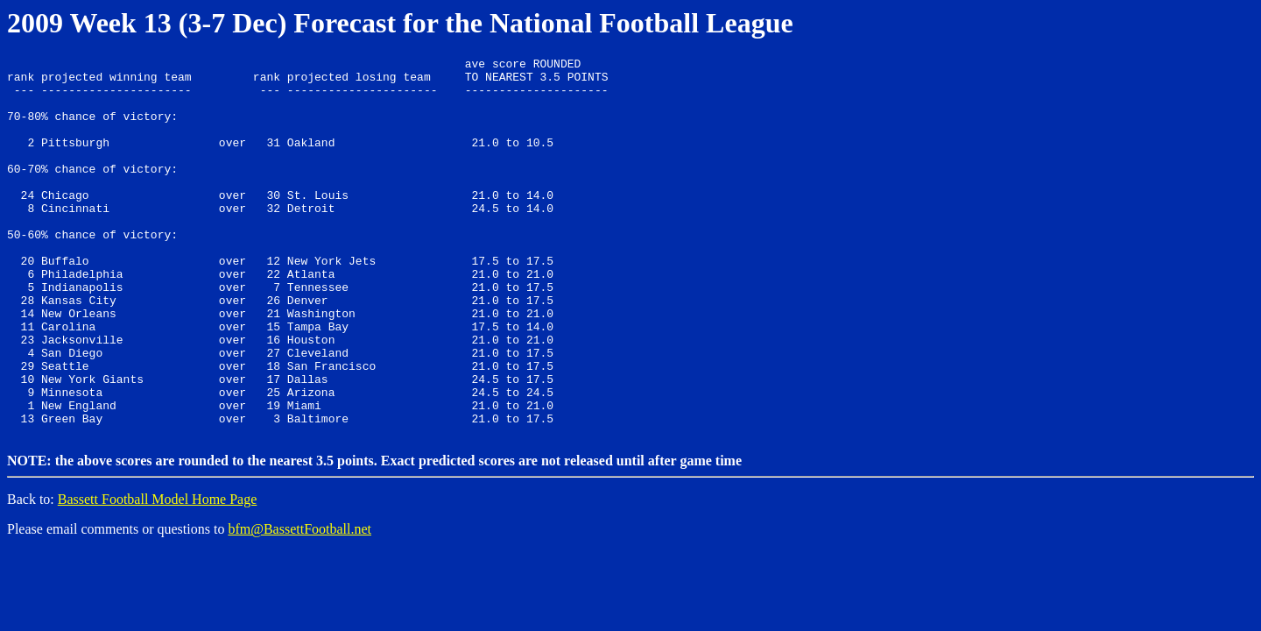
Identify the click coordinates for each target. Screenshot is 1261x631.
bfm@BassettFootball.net (299, 602)
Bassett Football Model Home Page (157, 572)
